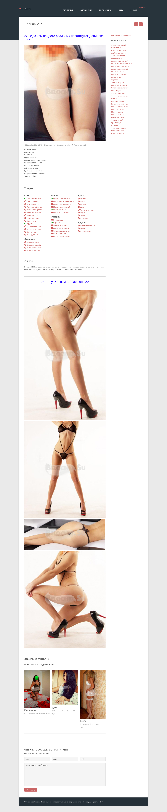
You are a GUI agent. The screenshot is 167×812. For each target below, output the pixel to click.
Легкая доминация (87, 210)
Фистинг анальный (60, 234)
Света (83, 721)
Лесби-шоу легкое (33, 251)
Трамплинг (84, 218)
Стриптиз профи (33, 242)
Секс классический (34, 199)
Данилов (142, 7)
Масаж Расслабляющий (62, 204)
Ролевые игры (85, 231)
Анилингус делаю (59, 225)
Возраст (133, 10)
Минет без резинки (34, 213)
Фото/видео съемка (87, 226)
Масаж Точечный (59, 210)
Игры (82, 207)
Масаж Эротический (61, 212)
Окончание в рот (33, 232)
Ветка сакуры (58, 220)
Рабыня (83, 204)
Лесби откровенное (34, 248)
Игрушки (30, 224)
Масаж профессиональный (63, 201)
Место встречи (105, 10)
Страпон (56, 223)
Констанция (30, 710)
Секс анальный (32, 201)
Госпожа (83, 202)
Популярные (68, 10)
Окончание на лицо (34, 229)
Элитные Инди (86, 10)
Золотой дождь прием (61, 231)
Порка (82, 213)
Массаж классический (61, 199)
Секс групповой (32, 235)
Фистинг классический (61, 236)
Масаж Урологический (61, 207)
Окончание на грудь (34, 226)
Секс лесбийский (33, 204)
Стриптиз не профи (34, 245)
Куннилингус (31, 221)
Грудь (121, 10)
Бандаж (83, 199)
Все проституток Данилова (121, 35)
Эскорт (82, 228)
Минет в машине (33, 218)
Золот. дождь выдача (61, 228)
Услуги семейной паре (35, 207)
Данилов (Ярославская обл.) (60, 145)
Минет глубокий (33, 215)
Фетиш (82, 215)
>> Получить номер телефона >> (65, 282)
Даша (54, 708)
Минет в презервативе (35, 210)
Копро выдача (116, 90)
